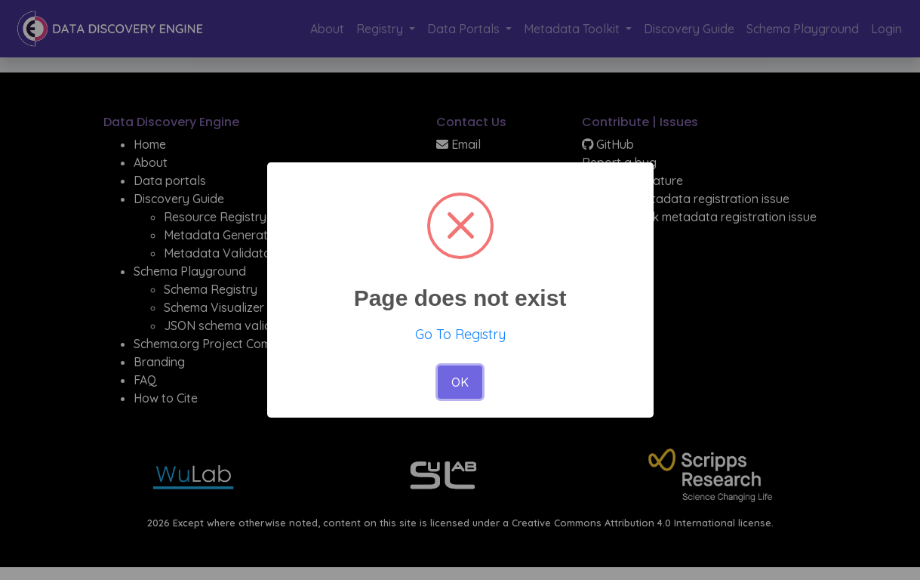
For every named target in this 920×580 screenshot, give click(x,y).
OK (460, 382)
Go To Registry (460, 334)
